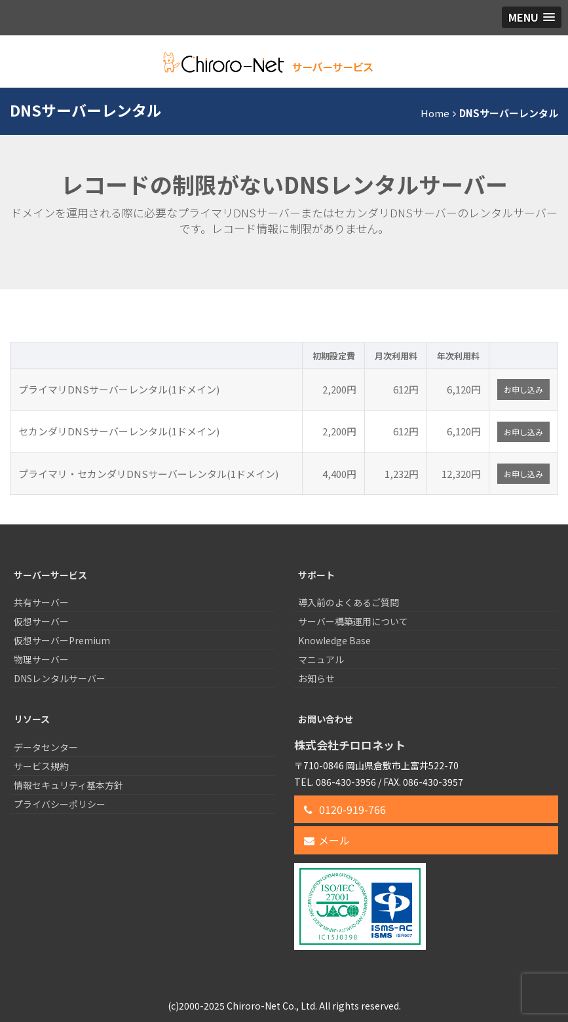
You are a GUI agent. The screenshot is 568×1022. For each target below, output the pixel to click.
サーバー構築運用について (353, 621)
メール (327, 840)
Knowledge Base (334, 640)
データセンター (46, 747)
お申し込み (523, 389)
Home (435, 113)
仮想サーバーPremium (62, 640)
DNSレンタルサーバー (59, 678)
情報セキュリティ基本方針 (68, 785)
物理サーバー (41, 659)
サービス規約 (41, 766)
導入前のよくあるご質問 (348, 602)
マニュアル (321, 659)
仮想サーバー (41, 621)
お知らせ (316, 678)
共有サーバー (41, 602)
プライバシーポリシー (59, 804)
